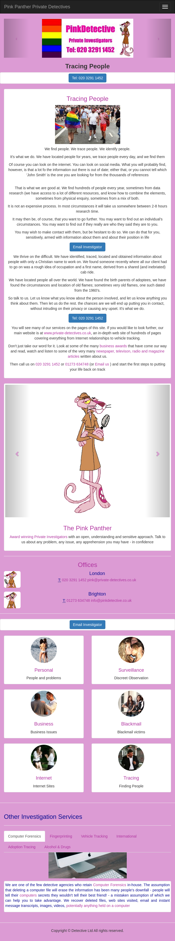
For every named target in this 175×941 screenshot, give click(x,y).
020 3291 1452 (47, 364)
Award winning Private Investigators (39, 537)
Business (43, 724)
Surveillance (131, 670)
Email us (102, 364)
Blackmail (131, 724)
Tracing (131, 778)
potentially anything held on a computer (98, 906)
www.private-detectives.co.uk (67, 333)
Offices (87, 564)
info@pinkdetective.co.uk (111, 600)
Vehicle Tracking (94, 836)
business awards (113, 346)
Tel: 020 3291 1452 (87, 78)
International (127, 836)
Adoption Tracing (21, 847)
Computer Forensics (24, 836)
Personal (43, 670)
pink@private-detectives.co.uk (111, 580)
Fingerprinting (61, 836)
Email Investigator (87, 247)
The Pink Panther (87, 528)
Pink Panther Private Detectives (37, 6)
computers (28, 895)
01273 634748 (77, 364)
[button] (17, 451)
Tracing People (87, 98)
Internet (44, 778)
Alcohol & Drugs (57, 847)
